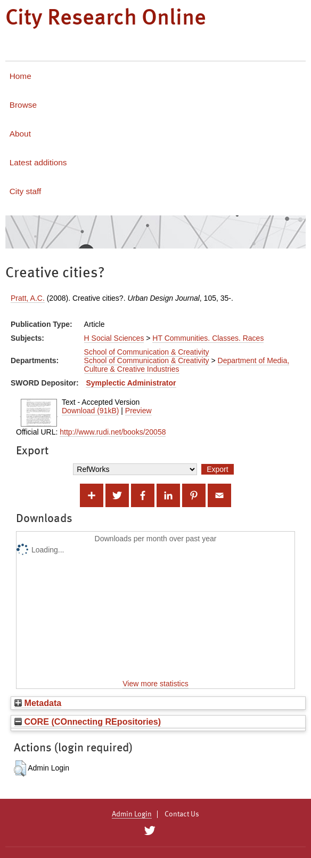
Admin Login (132, 814)
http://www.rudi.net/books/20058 (113, 432)
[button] (20, 768)
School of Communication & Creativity (146, 352)
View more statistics (155, 683)
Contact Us (182, 814)
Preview (138, 410)
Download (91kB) (90, 410)
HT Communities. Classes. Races (208, 338)
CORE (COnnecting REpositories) (87, 721)
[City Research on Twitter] (149, 830)
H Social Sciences (114, 338)
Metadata (37, 703)
